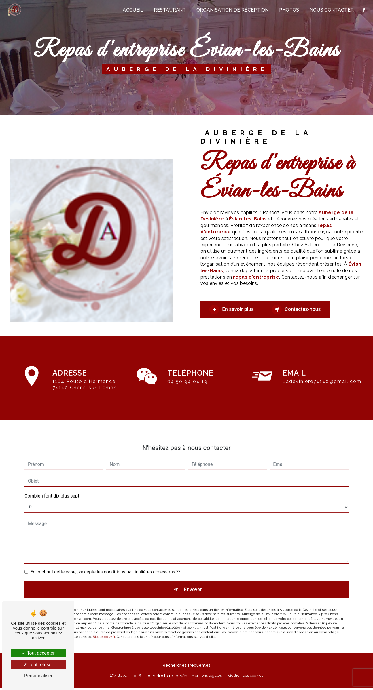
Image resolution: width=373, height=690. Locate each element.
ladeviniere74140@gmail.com (322, 374)
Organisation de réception (231, 10)
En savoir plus (235, 309)
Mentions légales (207, 677)
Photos (288, 10)
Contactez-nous (309, 309)
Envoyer (193, 583)
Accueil (132, 10)
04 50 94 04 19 (187, 389)
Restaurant (169, 10)
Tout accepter (38, 653)
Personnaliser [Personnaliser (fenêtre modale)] (38, 675)
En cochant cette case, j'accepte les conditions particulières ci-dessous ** (105, 564)
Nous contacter (330, 10)
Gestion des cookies (245, 677)
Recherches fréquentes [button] (187, 667)
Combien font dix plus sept (51, 488)
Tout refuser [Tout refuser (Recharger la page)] (38, 664)
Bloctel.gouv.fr (104, 631)
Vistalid (120, 677)
